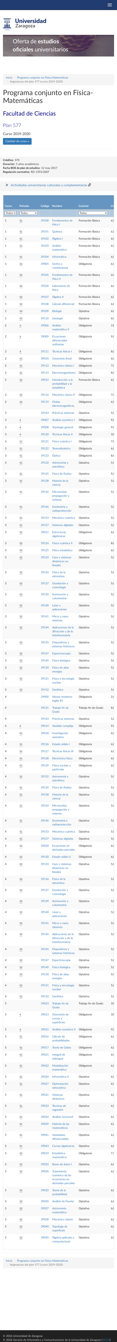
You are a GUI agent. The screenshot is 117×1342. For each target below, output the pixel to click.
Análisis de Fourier (63, 1201)
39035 (45, 1201)
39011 (45, 532)
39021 (45, 1054)
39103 (45, 246)
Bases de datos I (62, 1164)
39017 (45, 1047)
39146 (45, 507)
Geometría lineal (62, 358)
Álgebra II (58, 297)
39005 (45, 264)
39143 (45, 413)
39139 (45, 594)
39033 (45, 1106)
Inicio (9, 77)
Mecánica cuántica (63, 518)
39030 (45, 1171)
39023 (45, 1003)
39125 (45, 550)
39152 (45, 689)
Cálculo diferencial (63, 304)
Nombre (57, 206)
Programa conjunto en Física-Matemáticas (42, 77)
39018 (45, 733)
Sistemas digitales (62, 525)
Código (45, 206)
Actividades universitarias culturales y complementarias (49, 185)
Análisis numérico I (63, 420)
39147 (45, 653)
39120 (45, 434)
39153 (45, 518)
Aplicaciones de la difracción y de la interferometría (63, 631)
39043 (45, 1146)
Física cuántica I (62, 441)
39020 (45, 846)
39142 (45, 492)
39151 (45, 678)
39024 (45, 1076)
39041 (45, 1135)
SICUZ (106, 1340)
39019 (45, 1153)
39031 (45, 1095)
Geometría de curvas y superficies (60, 1018)
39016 (45, 1036)
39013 (45, 1014)
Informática (59, 257)
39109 (45, 311)
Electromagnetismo (64, 372)
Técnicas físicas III (62, 751)
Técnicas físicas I (62, 351)
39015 (45, 1029)
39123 (45, 455)
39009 (45, 336)
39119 (45, 402)
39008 (45, 427)
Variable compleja (62, 726)
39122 (45, 448)
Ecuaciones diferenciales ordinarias (59, 340)
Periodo (24, 206)
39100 (45, 220)
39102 (45, 238)
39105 (45, 275)
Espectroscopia (61, 653)
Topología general (62, 427)
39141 (45, 616)
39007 (45, 420)
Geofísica (57, 689)
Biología (57, 311)
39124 (45, 543)
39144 (45, 627)
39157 (45, 525)
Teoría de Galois (61, 1047)
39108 (45, 304)
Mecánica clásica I (63, 365)
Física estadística (62, 550)
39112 (45, 365)
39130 (45, 857)
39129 (45, 765)
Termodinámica (61, 448)
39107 (45, 297)
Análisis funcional (62, 1117)
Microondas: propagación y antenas (60, 496)
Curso (8, 206)
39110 (45, 318)
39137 (45, 583)
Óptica (56, 455)
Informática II (60, 1076)
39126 (45, 744)
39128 (45, 758)
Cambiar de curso (17, 141)
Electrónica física (62, 758)
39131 (45, 708)
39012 (45, 380)
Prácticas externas (63, 413)
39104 (45, 257)
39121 (45, 441)
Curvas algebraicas (63, 1146)
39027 (45, 1084)
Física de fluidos (61, 473)
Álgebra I (57, 238)
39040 (45, 1226)
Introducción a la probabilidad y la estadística (62, 384)
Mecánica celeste (62, 1219)
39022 (45, 1065)
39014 (45, 726)
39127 (45, 751)
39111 (45, 351)
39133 (45, 557)
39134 (45, 572)
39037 (45, 1208)
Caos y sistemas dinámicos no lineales (61, 561)
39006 (45, 325)
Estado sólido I (61, 744)
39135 (45, 473)
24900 (45, 697)
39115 (45, 372)
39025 (45, 1164)
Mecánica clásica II (63, 395)
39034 (45, 1117)
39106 (45, 286)
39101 (45, 231)
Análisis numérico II (64, 1029)
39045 (45, 1237)
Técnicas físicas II (62, 434)
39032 (45, 1190)
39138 (45, 481)
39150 (45, 667)
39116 (45, 395)
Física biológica (61, 660)
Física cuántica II (62, 543)
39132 (45, 462)
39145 (45, 642)
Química (57, 231)
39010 (45, 358)
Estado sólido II (61, 857)
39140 (45, 605)
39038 (45, 1219)
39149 (45, 660)
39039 (45, 1124)
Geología (57, 318)
